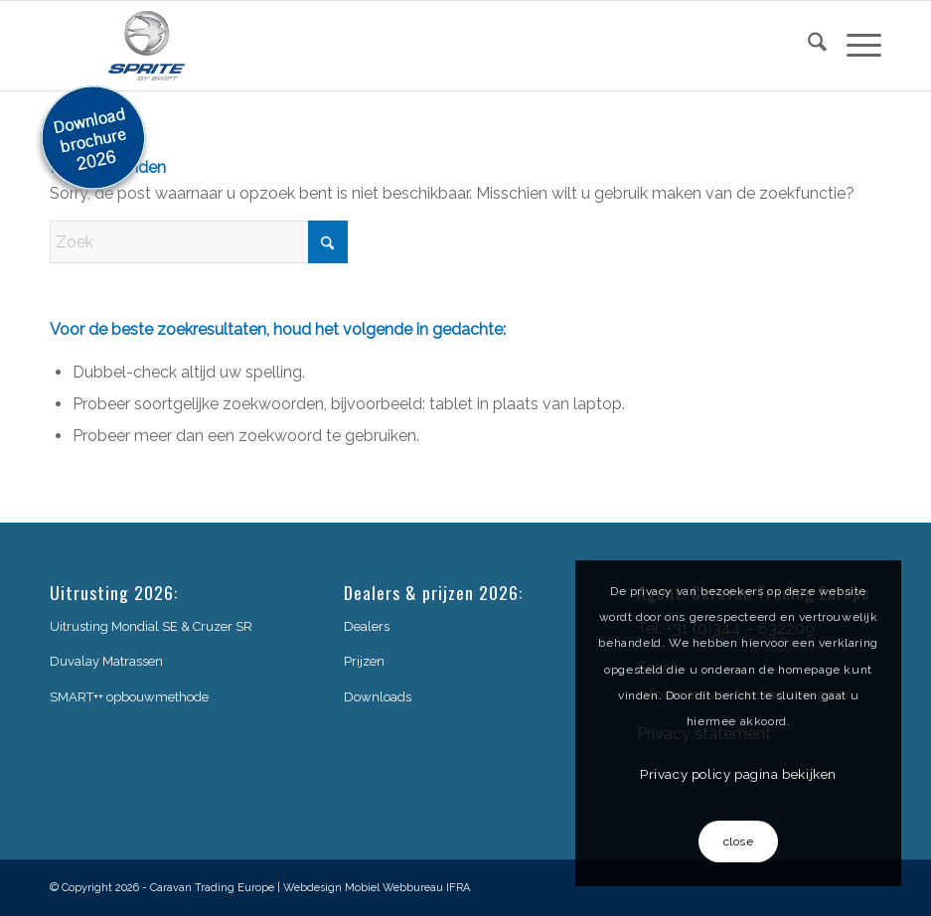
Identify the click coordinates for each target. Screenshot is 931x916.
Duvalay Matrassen (106, 661)
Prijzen (364, 661)
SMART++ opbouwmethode (129, 696)
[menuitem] (807, 45)
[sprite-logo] (147, 45)
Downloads (377, 696)
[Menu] (854, 45)
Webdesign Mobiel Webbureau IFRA (376, 887)
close (738, 841)
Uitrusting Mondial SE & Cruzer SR (151, 626)
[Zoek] (807, 45)
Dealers (366, 626)
